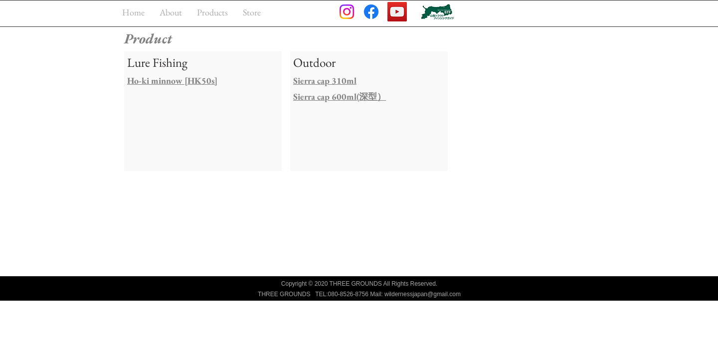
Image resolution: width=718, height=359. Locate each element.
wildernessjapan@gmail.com (422, 294)
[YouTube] (397, 11)
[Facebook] (371, 11)
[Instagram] (347, 11)
